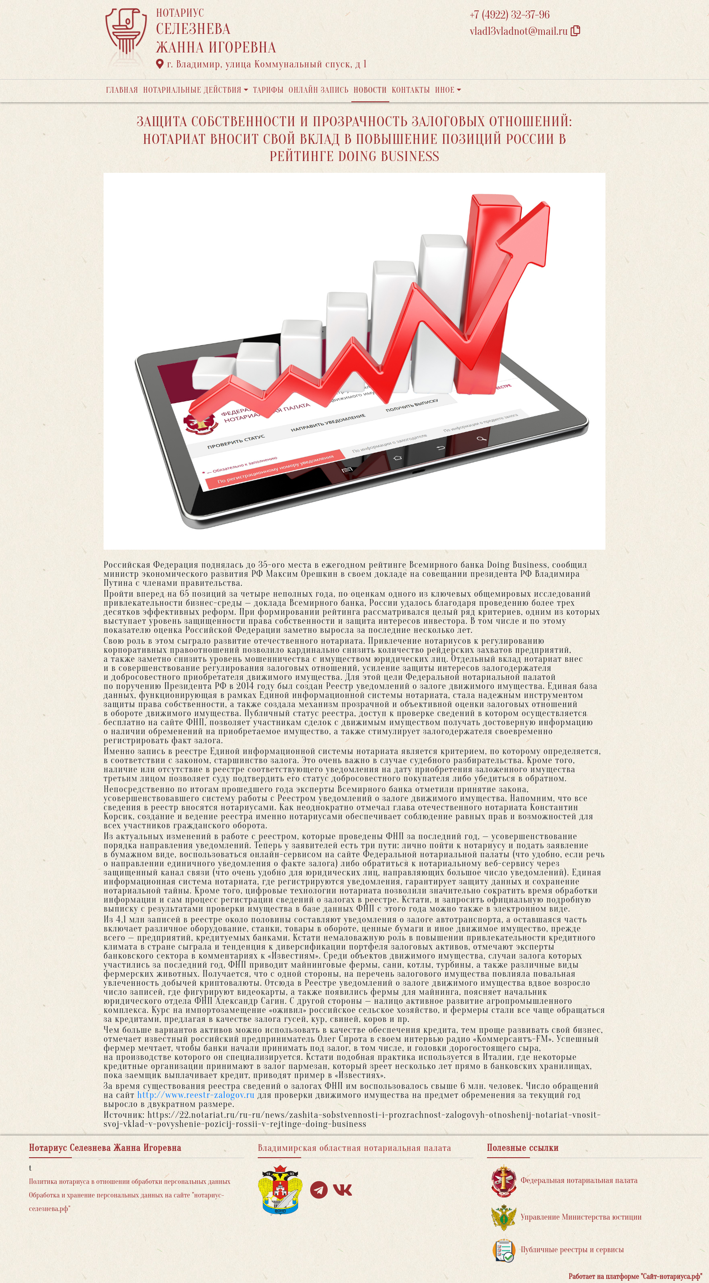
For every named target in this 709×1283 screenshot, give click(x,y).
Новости (370, 90)
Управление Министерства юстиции (567, 1217)
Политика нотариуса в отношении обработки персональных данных (130, 1182)
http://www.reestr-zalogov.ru (196, 1095)
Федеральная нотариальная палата (565, 1180)
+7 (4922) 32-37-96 (510, 15)
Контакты (411, 90)
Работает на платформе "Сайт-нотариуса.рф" (635, 1277)
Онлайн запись (318, 90)
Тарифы (268, 90)
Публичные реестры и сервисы (558, 1250)
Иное (445, 90)
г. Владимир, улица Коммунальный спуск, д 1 (261, 64)
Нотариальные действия (192, 90)
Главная (122, 90)
